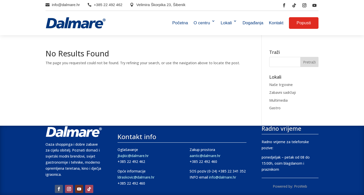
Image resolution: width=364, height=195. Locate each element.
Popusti (304, 22)
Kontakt (276, 22)
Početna (180, 22)
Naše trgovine (281, 84)
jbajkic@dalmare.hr (133, 155)
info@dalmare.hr (66, 5)
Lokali (226, 22)
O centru (202, 22)
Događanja (252, 22)
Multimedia (278, 100)
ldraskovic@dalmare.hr (136, 177)
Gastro (275, 107)
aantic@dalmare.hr (205, 155)
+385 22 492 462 (108, 5)
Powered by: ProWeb (290, 186)
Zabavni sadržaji (282, 92)
